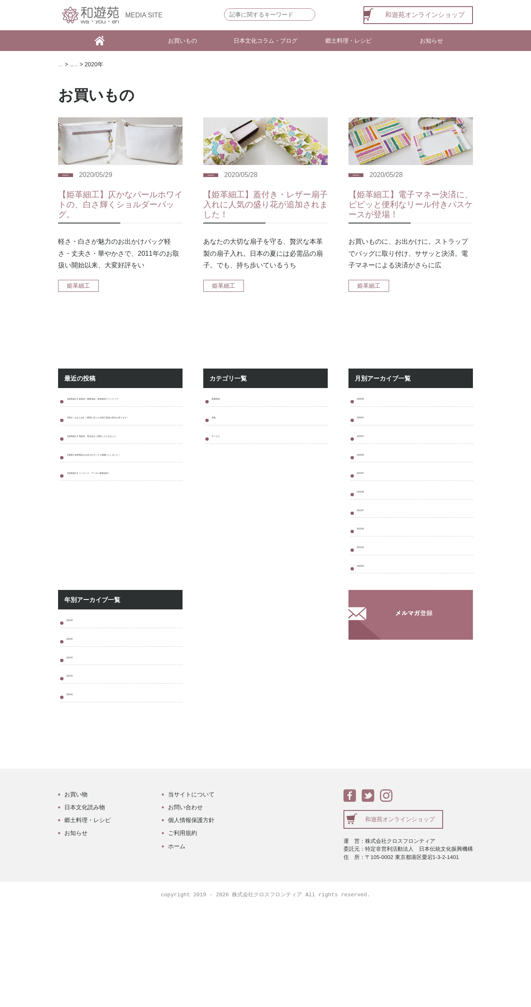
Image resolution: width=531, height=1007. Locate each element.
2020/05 (369, 633)
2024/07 (369, 440)
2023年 (77, 718)
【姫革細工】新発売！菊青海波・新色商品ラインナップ (122, 420)
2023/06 (369, 489)
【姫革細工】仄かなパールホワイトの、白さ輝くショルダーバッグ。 (120, 218)
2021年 (77, 766)
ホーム (67, 64)
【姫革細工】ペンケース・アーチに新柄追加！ (122, 548)
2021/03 (369, 609)
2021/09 (369, 537)
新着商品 (73, 189)
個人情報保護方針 (191, 918)
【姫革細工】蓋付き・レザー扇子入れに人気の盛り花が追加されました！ (265, 218)
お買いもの (182, 40)
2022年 (77, 742)
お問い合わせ (185, 906)
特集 (218, 440)
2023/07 (369, 464)
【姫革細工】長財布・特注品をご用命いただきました (122, 484)
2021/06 (369, 585)
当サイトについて (191, 893)
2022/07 (369, 513)
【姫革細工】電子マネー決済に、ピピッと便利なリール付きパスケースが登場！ (410, 218)
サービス (225, 464)
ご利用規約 (182, 931)
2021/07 (369, 561)
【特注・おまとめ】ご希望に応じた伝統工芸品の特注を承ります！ (122, 452)
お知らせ (431, 40)
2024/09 (369, 416)
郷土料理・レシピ (348, 40)
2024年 (77, 694)
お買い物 (76, 893)
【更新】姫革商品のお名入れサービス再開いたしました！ (122, 517)
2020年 (77, 790)
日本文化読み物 (84, 906)
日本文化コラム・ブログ (265, 40)
